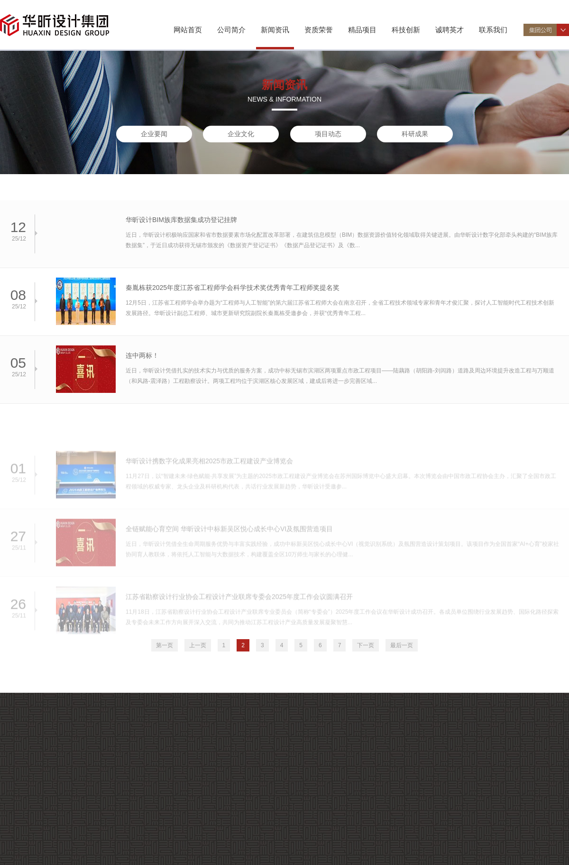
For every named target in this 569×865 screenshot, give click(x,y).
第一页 (164, 645)
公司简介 (231, 30)
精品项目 (362, 30)
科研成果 (415, 134)
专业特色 (37, 797)
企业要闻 (154, 134)
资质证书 (37, 834)
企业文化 (241, 134)
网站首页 (188, 30)
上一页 (197, 645)
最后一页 (401, 645)
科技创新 (406, 30)
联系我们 (493, 30)
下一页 (365, 645)
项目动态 (328, 134)
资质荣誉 (318, 30)
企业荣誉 (37, 846)
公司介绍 (37, 775)
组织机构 (37, 786)
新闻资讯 (275, 30)
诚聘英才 (449, 30)
